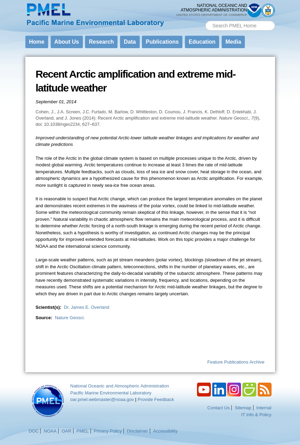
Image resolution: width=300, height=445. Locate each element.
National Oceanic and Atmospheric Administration (119, 386)
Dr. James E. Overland (86, 307)
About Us (66, 42)
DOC (34, 431)
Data (130, 42)
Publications (162, 42)
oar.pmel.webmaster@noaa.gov (102, 399)
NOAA (50, 431)
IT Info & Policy (256, 414)
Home (36, 42)
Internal (263, 407)
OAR (66, 431)
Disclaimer (137, 431)
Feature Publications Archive (236, 362)
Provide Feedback (156, 399)
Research (101, 42)
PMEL (82, 431)
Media (233, 42)
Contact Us (218, 407)
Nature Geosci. (70, 317)
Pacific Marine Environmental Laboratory (111, 392)
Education (202, 42)
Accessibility (165, 431)
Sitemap (243, 407)
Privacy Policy (108, 431)
